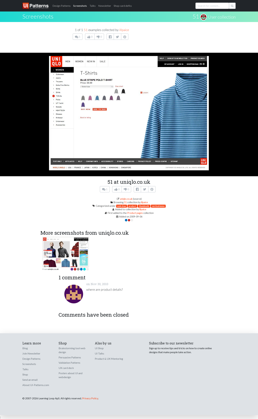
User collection (222, 17)
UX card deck (66, 367)
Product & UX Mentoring (109, 358)
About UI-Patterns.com (35, 384)
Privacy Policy (90, 398)
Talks (93, 5)
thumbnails (144, 206)
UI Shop (99, 348)
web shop (121, 206)
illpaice (124, 30)
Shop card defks (123, 5)
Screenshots (80, 5)
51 (196, 16)
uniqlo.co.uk (126, 198)
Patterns (61, 5)
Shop (25, 374)
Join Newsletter (31, 353)
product (132, 206)
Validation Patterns (69, 362)
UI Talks (99, 353)
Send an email (30, 379)
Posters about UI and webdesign (70, 375)
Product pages (135, 213)
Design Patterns (31, 358)
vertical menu (158, 206)
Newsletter (104, 5)
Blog (25, 348)
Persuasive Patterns (70, 357)
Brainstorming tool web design (72, 350)
